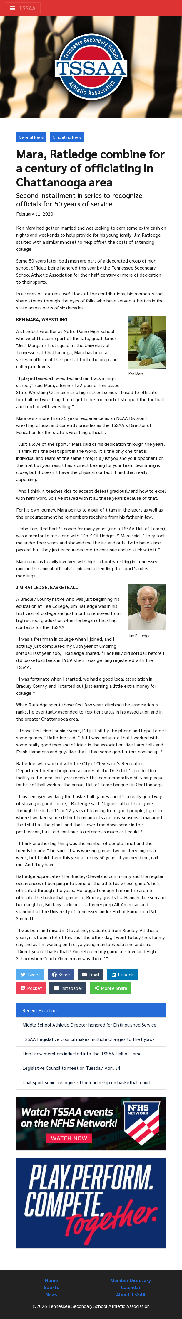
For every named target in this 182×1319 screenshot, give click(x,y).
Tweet (30, 974)
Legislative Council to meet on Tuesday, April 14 (71, 1068)
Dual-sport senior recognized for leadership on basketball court (86, 1082)
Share (60, 974)
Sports (51, 1287)
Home (51, 1280)
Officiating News (67, 136)
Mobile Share (110, 988)
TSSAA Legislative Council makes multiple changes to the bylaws (88, 1039)
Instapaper (67, 988)
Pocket (31, 988)
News (51, 1294)
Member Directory (131, 1280)
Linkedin (123, 974)
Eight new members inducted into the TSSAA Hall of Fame (82, 1053)
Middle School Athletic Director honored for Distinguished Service (89, 1025)
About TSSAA (131, 1294)
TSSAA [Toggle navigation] (23, 8)
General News (31, 136)
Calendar (131, 1287)
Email (90, 974)
